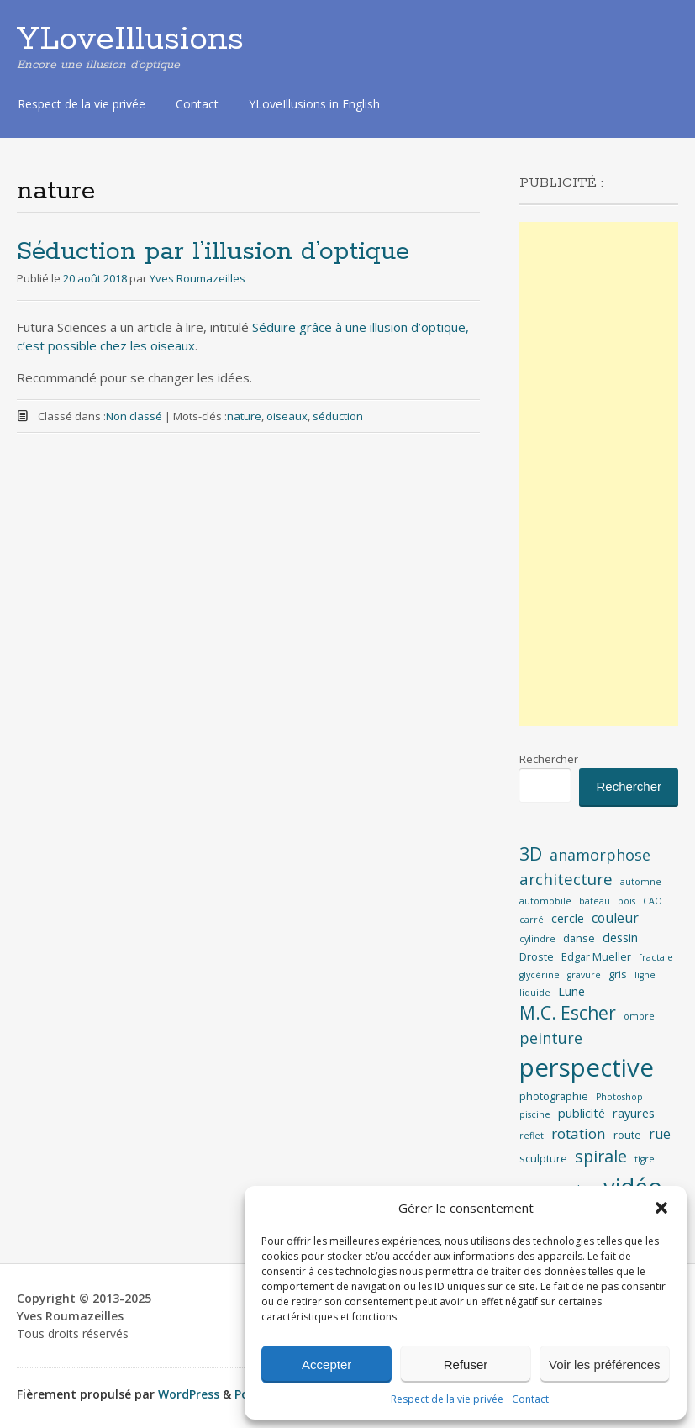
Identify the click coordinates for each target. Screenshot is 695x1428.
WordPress (188, 1394)
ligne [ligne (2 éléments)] (645, 975)
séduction (338, 416)
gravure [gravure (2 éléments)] (584, 975)
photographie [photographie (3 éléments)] (553, 1096)
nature (244, 416)
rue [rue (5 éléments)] (660, 1134)
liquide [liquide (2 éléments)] (534, 993)
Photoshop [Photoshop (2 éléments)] (619, 1097)
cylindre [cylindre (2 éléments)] (537, 939)
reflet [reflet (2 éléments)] (531, 1135)
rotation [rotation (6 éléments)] (578, 1133)
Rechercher (548, 759)
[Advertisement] (598, 474)
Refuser (466, 1364)
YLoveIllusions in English (314, 104)
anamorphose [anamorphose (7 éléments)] (600, 855)
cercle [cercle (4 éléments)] (567, 918)
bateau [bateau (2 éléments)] (594, 901)
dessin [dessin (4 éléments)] (620, 938)
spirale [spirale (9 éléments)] (601, 1156)
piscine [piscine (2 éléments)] (534, 1114)
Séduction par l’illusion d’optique (213, 251)
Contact (530, 1399)
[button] (661, 1207)
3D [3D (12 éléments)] (530, 853)
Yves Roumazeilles (197, 278)
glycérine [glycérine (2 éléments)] (539, 975)
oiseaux (287, 416)
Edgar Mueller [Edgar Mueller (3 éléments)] (596, 956)
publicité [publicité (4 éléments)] (581, 1113)
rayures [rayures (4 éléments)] (634, 1113)
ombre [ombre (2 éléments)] (639, 1016)
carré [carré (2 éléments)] (531, 919)
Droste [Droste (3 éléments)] (536, 956)
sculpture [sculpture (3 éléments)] (543, 1158)
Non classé (134, 416)
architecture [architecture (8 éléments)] (566, 879)
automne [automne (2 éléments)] (640, 882)
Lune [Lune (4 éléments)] (571, 991)
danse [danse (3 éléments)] (579, 938)
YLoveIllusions (130, 39)
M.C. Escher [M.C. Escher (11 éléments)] (567, 1013)
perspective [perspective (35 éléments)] (586, 1067)
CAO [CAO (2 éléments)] (652, 901)
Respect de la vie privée (447, 1399)
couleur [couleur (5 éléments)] (615, 918)
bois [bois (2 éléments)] (626, 901)
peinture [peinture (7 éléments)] (550, 1038)
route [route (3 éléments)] (627, 1134)
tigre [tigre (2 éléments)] (644, 1159)
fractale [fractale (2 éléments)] (656, 957)
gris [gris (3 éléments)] (617, 974)
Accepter (326, 1364)
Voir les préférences (605, 1364)
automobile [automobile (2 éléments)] (545, 901)
